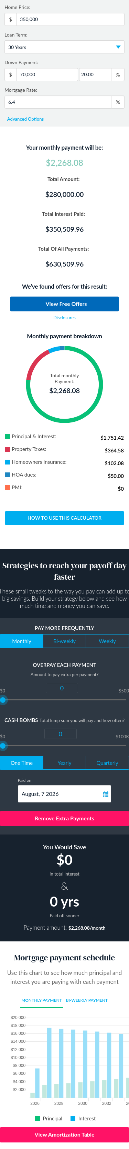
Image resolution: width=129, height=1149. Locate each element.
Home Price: (17, 7)
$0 (64, 859)
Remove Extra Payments (64, 818)
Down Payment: (22, 62)
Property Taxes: (25, 449)
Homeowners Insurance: (35, 462)
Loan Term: (16, 35)
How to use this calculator (64, 518)
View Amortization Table (64, 1134)
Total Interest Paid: (64, 214)
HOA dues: (20, 475)
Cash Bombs (21, 720)
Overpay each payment (64, 665)
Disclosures (64, 317)
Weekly (107, 641)
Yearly (65, 763)
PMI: (13, 487)
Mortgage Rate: (20, 90)
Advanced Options (25, 119)
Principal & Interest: (30, 436)
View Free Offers (66, 303)
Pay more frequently (64, 628)
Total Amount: (64, 179)
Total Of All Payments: (64, 249)
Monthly (21, 641)
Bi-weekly (64, 641)
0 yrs (64, 901)
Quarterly (107, 763)
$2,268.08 (64, 163)
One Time (22, 763)
